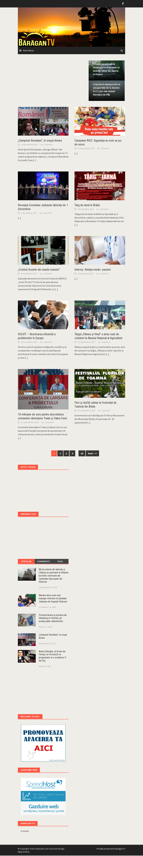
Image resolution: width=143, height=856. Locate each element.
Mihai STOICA (23, 852)
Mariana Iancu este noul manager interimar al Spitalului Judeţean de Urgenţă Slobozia (53, 599)
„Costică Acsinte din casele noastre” (39, 270)
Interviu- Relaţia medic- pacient (92, 270)
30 (82, 453)
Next (92, 453)
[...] (34, 160)
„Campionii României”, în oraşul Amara (40, 141)
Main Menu (28, 50)
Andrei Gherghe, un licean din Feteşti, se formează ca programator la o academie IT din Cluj (52, 656)
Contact (25, 831)
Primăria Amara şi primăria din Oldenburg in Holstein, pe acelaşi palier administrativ (53, 618)
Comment (48, 145)
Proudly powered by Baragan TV (111, 849)
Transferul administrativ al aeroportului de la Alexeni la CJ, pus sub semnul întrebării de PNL (106, 90)
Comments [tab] (43, 562)
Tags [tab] (60, 562)
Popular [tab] (26, 562)
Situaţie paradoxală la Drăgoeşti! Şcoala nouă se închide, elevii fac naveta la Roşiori (106, 69)
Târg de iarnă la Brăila (87, 205)
